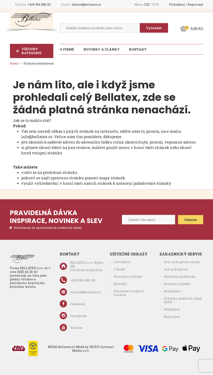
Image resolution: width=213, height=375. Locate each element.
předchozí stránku (60, 172)
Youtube (71, 327)
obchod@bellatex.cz (81, 4)
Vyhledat (154, 28)
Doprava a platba (177, 284)
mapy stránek (112, 177)
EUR (155, 4)
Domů (14, 63)
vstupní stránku (47, 152)
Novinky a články (101, 49)
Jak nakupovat (176, 269)
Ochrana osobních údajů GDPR (183, 300)
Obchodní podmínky (180, 276)
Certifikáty (122, 262)
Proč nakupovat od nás (182, 262)
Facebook (72, 303)
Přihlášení (177, 4)
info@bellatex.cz (36, 136)
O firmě (67, 49)
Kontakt (137, 49)
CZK (147, 4)
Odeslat (190, 220)
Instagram (73, 315)
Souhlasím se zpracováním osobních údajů (48, 227)
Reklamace (172, 291)
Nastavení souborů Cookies (129, 293)
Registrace (195, 4)
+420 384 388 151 (33, 4)
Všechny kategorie (31, 51)
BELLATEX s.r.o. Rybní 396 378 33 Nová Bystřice (81, 266)
